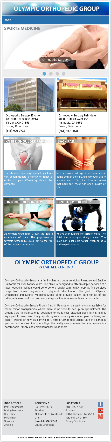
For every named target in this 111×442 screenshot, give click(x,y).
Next (102, 47)
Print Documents (13, 406)
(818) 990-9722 (15, 130)
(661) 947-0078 (68, 131)
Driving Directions (17, 126)
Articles (8, 424)
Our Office (10, 414)
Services (9, 421)
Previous (8, 47)
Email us (39, 410)
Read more (60, 327)
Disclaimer (10, 417)
